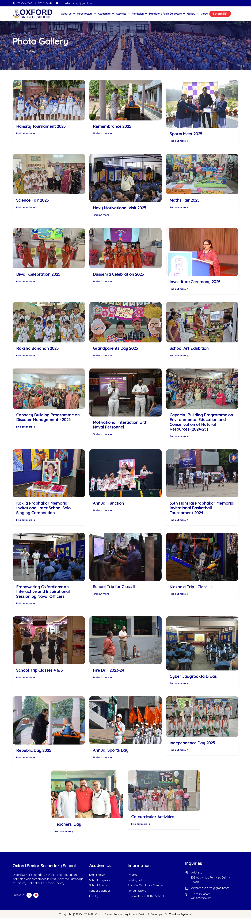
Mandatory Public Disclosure (167, 14)
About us (68, 14)
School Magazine (100, 880)
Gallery (193, 14)
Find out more (26, 133)
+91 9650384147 (42, 3)
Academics (106, 14)
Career (204, 14)
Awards (132, 874)
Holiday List (135, 880)
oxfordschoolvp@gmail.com (75, 3)
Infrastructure (86, 14)
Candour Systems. (180, 914)
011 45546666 (22, 3)
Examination (97, 874)
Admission (139, 14)
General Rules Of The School (146, 895)
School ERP (220, 13)
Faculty (94, 895)
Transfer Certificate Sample (145, 885)
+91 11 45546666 (200, 894)
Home (16, 51)
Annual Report (137, 890)
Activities (123, 14)
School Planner (98, 885)
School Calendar (100, 890)
